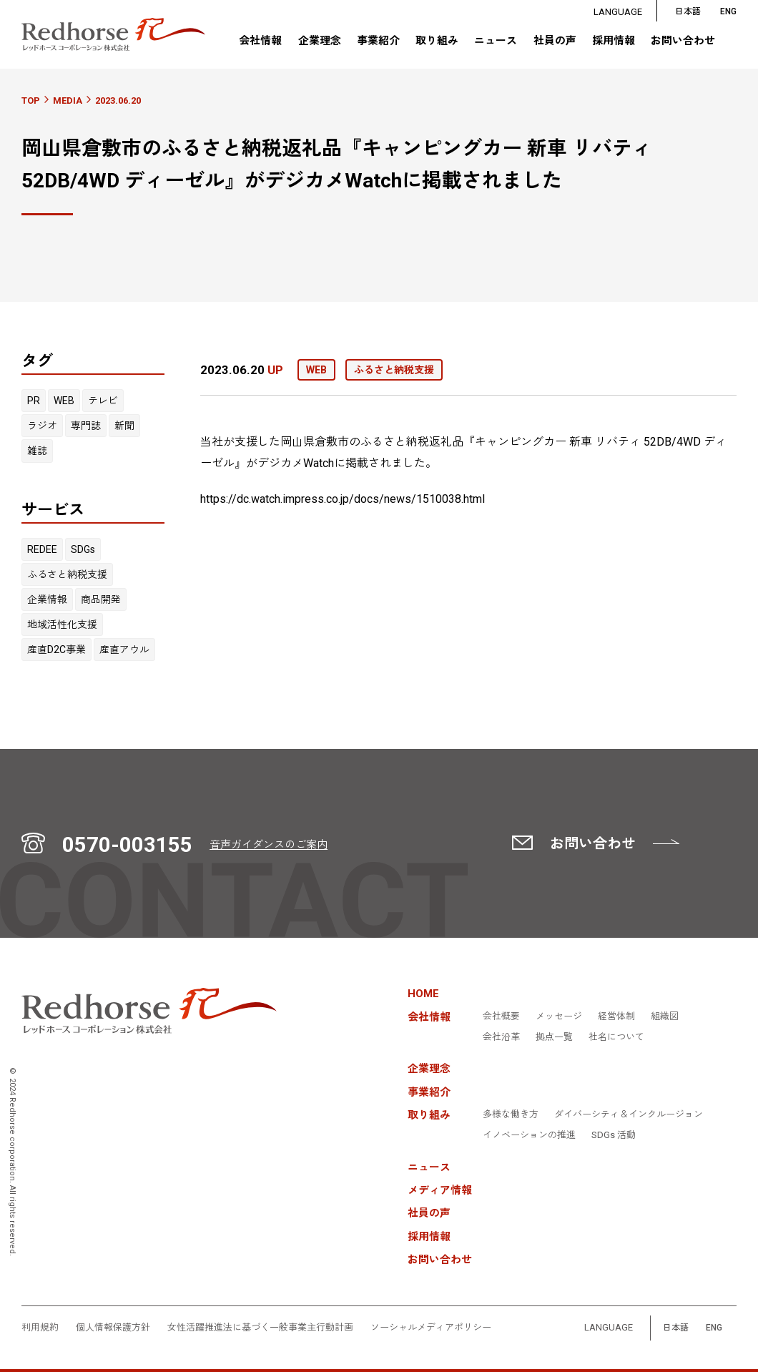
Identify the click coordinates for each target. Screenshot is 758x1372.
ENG (714, 1328)
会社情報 (260, 40)
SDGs (83, 549)
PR (33, 400)
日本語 (688, 11)
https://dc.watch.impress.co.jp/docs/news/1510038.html (342, 499)
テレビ (103, 400)
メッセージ (559, 1016)
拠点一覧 (554, 1037)
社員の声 (554, 41)
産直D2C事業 (56, 649)
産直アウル (124, 649)
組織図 (665, 1016)
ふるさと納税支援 (67, 574)
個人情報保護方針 (113, 1328)
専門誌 (86, 425)
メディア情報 (440, 1191)
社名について (616, 1037)
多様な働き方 (510, 1114)
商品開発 (101, 599)
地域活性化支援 (62, 624)
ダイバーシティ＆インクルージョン (628, 1114)
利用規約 (40, 1328)
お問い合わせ (683, 41)
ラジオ (42, 425)
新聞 (124, 425)
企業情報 (47, 599)
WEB (64, 400)
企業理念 (318, 41)
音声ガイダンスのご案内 (269, 844)
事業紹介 (378, 41)
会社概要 (501, 1016)
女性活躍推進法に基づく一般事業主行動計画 (260, 1328)
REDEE (42, 549)
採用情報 (613, 41)
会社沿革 (501, 1037)
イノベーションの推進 (529, 1135)
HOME (423, 994)
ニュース (495, 41)
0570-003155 (127, 845)
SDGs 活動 (613, 1135)
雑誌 (37, 450)
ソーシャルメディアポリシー (430, 1328)
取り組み (436, 40)
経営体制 (616, 1016)
